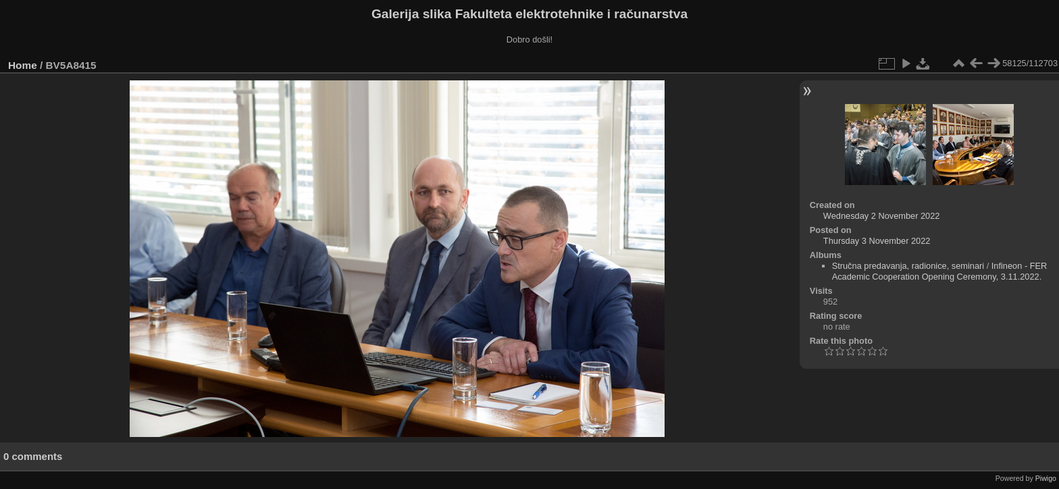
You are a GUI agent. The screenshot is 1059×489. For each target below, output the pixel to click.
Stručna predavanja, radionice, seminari (908, 266)
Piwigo (1045, 478)
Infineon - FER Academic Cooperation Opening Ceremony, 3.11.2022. (940, 271)
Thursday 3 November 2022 (877, 241)
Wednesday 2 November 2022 (881, 216)
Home (22, 65)
